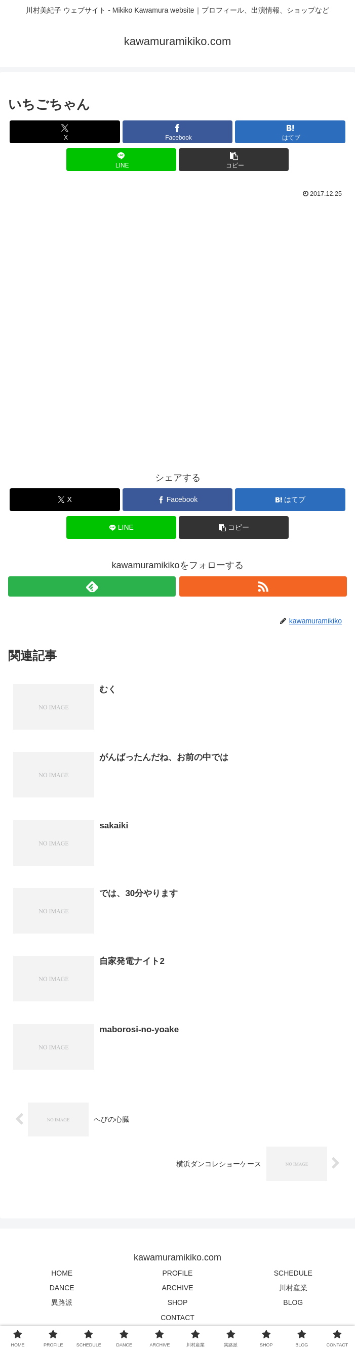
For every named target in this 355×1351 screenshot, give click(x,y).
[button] (234, 159)
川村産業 (293, 1289)
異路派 (61, 1303)
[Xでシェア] (65, 131)
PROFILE (178, 1274)
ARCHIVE (177, 1289)
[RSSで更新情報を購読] (263, 586)
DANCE (62, 1289)
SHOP (178, 1303)
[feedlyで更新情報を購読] (92, 586)
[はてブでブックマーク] (290, 131)
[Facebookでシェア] (177, 131)
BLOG (293, 1303)
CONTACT (177, 1318)
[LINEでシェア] (121, 159)
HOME (61, 1274)
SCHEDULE (293, 1274)
